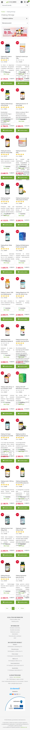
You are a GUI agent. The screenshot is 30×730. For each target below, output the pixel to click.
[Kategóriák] (2, 2)
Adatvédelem (15, 634)
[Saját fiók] (24, 2)
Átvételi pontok (15, 621)
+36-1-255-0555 (17, 677)
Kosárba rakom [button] (7, 83)
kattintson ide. (24, 727)
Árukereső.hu (15, 691)
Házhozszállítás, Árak (15, 619)
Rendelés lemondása (15, 630)
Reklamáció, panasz (15, 632)
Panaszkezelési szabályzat (15, 636)
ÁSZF (15, 638)
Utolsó (22, 608)
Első (7, 608)
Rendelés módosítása (15, 627)
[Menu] (22, 2)
